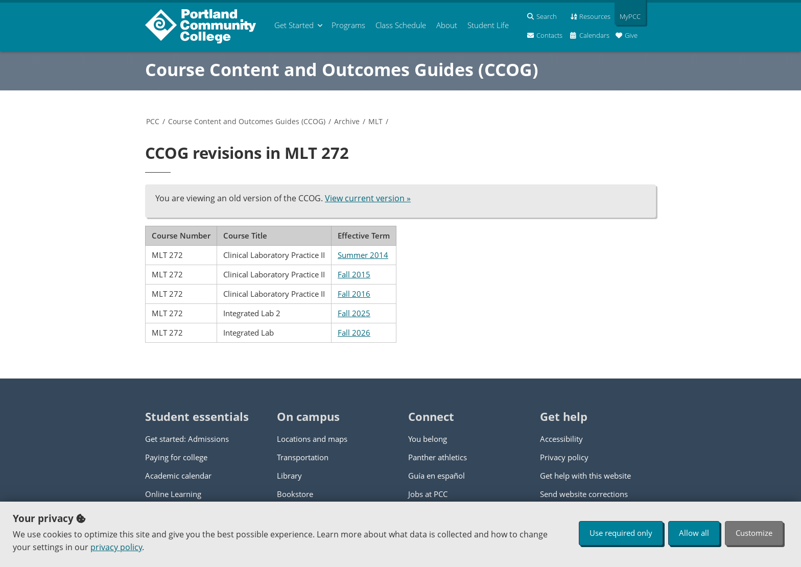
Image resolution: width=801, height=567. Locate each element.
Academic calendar (178, 475)
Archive (347, 121)
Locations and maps (312, 439)
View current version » (368, 198)
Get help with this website (585, 475)
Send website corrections (584, 494)
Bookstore (295, 494)
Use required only (621, 533)
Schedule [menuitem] (400, 25)
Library (289, 475)
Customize (754, 533)
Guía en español (436, 475)
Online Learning (173, 494)
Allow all (694, 533)
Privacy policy (564, 457)
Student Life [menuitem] (488, 25)
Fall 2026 (354, 332)
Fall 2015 (354, 274)
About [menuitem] (446, 25)
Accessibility (561, 439)
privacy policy (116, 547)
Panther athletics (437, 457)
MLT (375, 121)
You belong (427, 439)
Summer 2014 (363, 255)
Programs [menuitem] (348, 25)
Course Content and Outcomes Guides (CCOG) (341, 69)
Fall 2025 (354, 313)
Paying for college (176, 457)
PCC (152, 121)
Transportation (302, 457)
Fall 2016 (354, 294)
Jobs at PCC (427, 494)
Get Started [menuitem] (294, 25)
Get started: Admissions (187, 439)
